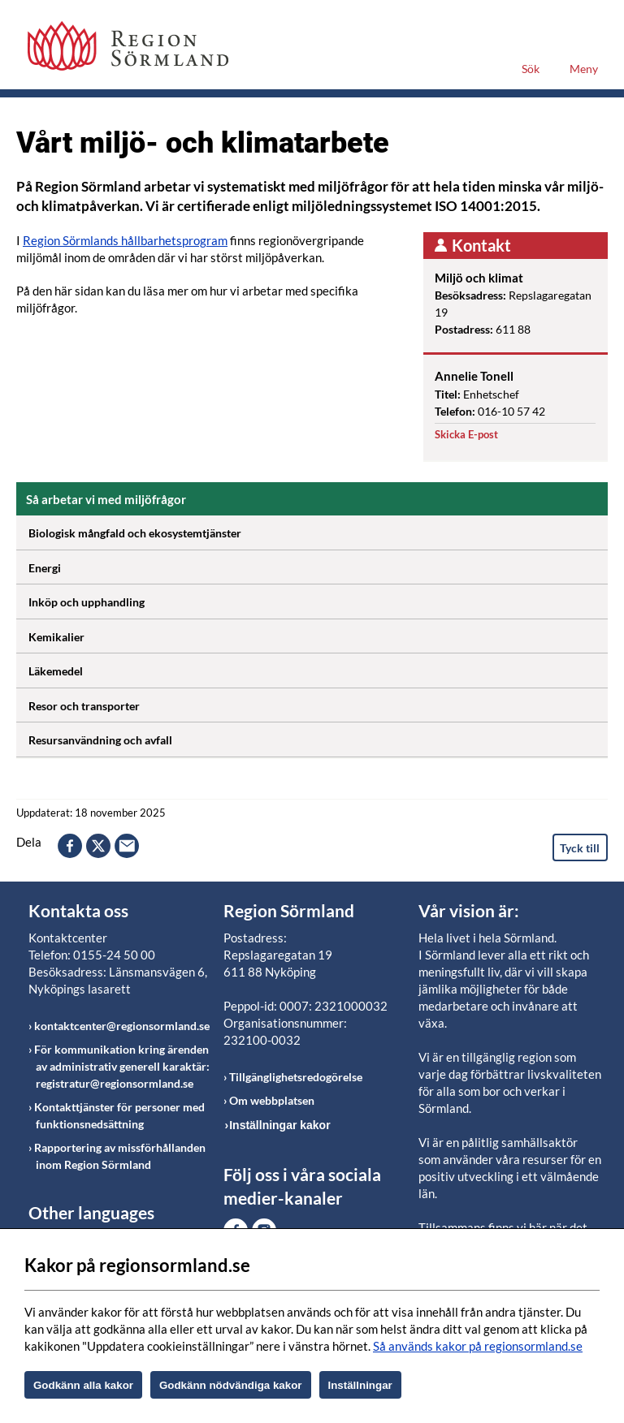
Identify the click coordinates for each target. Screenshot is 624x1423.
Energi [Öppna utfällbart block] (318, 565)
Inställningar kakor (279, 1125)
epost (127, 846)
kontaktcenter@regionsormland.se (122, 1026)
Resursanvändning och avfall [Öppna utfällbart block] (318, 737)
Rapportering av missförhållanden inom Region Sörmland (120, 1156)
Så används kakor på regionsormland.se (478, 1346)
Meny (584, 68)
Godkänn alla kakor (83, 1385)
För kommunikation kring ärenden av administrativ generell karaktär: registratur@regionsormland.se (122, 1066)
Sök (531, 68)
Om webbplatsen (271, 1100)
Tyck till (580, 848)
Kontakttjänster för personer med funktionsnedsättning (119, 1115)
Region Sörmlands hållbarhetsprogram (125, 240)
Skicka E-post (466, 434)
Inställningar (360, 1385)
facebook (70, 846)
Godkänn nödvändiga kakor (230, 1385)
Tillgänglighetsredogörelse (295, 1077)
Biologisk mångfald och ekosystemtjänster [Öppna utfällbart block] (318, 530)
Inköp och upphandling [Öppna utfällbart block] (318, 599)
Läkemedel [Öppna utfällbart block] (318, 668)
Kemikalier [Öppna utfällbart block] (318, 634)
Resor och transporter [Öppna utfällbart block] (318, 703)
